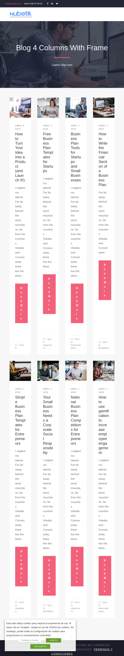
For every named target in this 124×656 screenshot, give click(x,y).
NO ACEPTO (40, 646)
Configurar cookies (29, 640)
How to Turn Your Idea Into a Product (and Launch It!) (20, 157)
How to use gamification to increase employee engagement (104, 425)
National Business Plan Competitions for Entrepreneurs (76, 420)
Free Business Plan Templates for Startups (48, 152)
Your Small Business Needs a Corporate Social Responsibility (48, 425)
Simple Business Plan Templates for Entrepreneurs (20, 420)
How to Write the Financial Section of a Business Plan (103, 159)
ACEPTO (53, 640)
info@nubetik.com (13, 3)
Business (104, 348)
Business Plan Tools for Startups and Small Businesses (76, 157)
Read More (21, 303)
